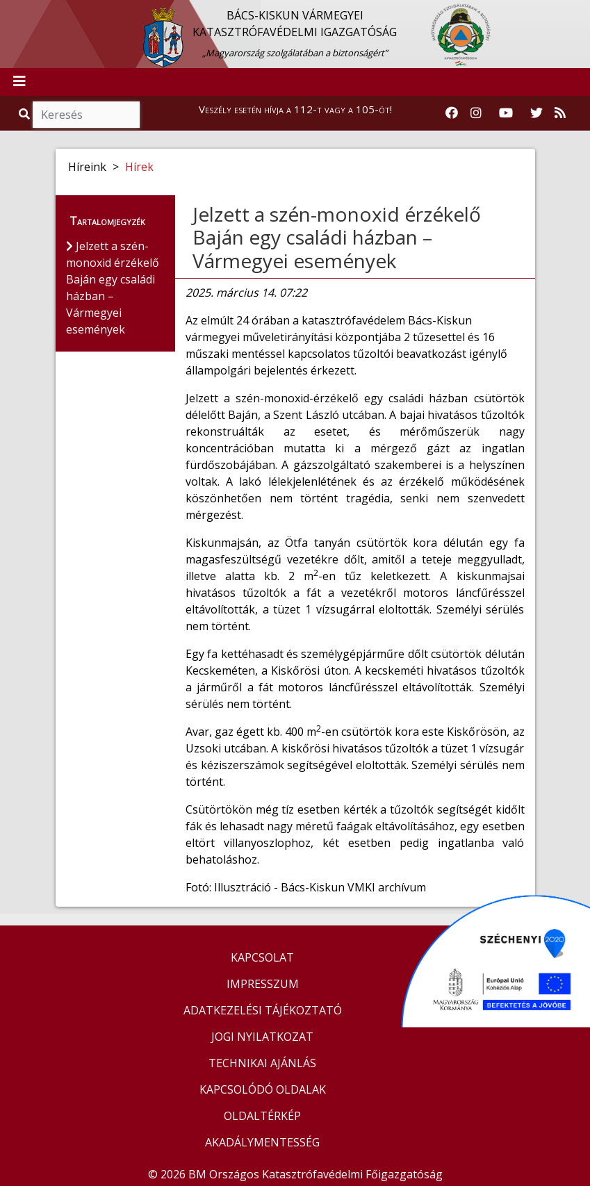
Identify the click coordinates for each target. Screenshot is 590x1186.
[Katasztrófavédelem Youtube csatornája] (506, 113)
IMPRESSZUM (263, 983)
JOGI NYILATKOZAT (262, 1036)
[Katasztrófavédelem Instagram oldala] (476, 113)
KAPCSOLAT (262, 957)
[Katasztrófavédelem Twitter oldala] (536, 113)
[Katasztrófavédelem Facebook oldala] (451, 113)
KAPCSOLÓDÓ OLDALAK (262, 1089)
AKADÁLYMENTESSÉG (262, 1142)
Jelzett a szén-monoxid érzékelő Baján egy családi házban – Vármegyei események (336, 237)
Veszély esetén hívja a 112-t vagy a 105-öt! (295, 109)
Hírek (139, 166)
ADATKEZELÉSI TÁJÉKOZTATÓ (262, 1010)
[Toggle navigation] (19, 82)
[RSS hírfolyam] (560, 113)
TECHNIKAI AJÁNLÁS (262, 1063)
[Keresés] (86, 114)
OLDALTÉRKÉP (262, 1115)
